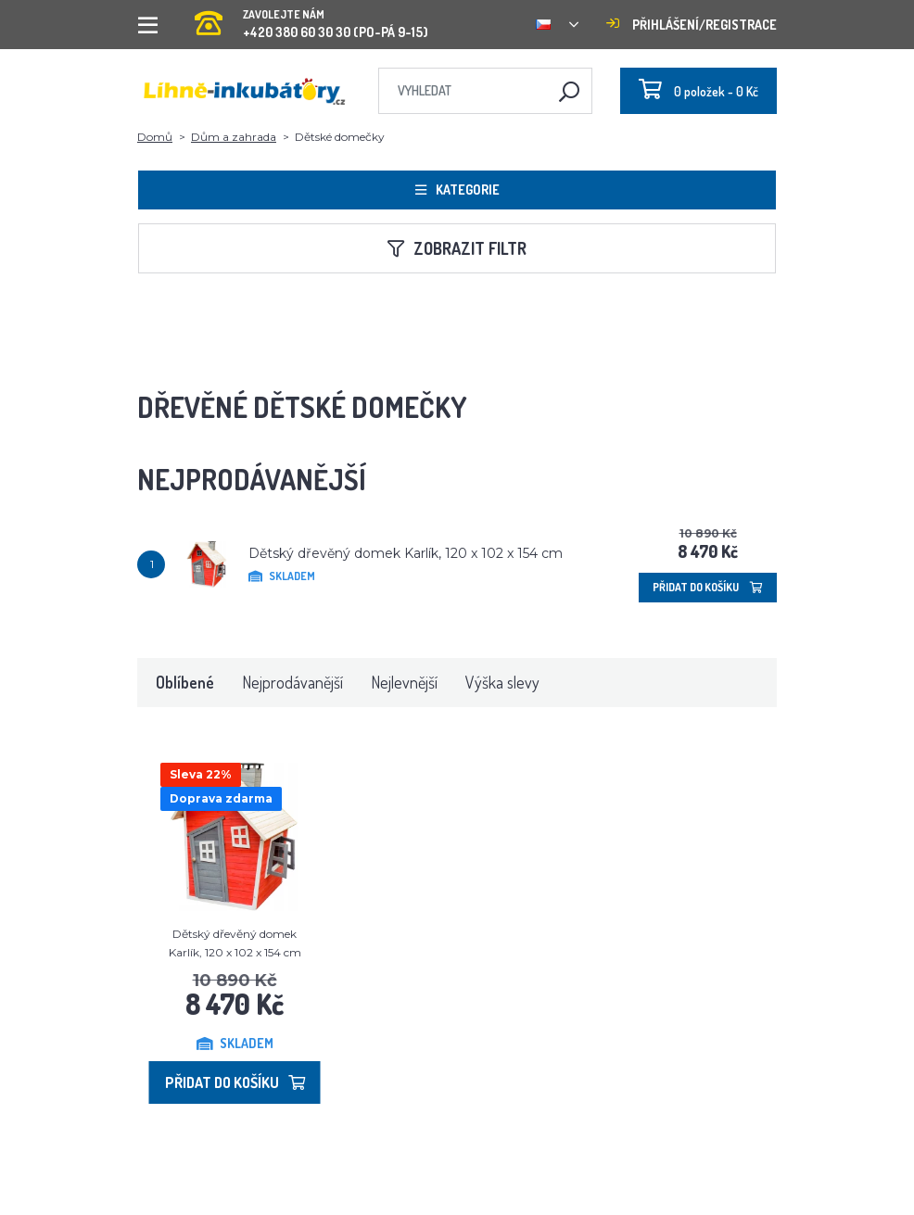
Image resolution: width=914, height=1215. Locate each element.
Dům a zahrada (233, 137)
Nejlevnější (404, 682)
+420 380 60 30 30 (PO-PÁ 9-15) (311, 18)
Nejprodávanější (292, 682)
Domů (154, 137)
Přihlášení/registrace (691, 24)
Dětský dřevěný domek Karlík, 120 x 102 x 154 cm (405, 553)
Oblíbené (185, 682)
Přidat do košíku (708, 587)
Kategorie (457, 189)
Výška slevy (502, 682)
